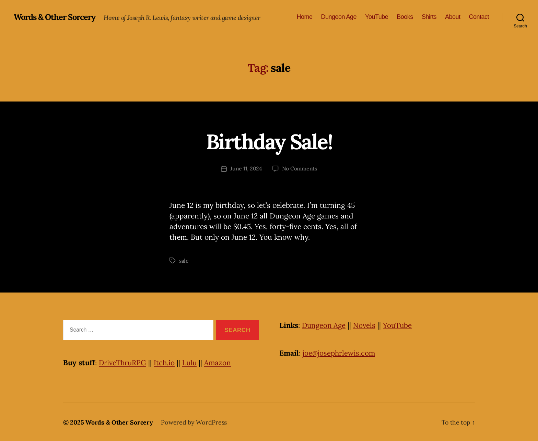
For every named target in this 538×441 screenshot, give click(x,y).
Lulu (191, 362)
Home (304, 16)
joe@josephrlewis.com (339, 352)
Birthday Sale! (269, 141)
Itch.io (165, 362)
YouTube (376, 16)
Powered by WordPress (194, 422)
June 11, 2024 (246, 168)
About (452, 16)
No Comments (299, 168)
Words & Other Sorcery (56, 17)
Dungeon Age (338, 16)
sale (184, 260)
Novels (366, 324)
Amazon (220, 362)
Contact (479, 16)
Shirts (429, 16)
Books (405, 16)
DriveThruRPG (123, 362)
